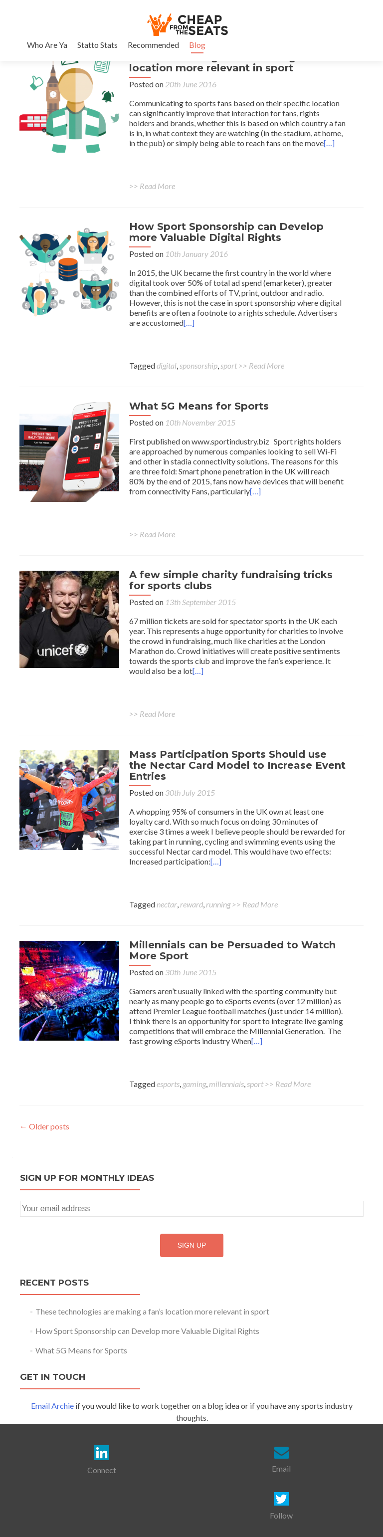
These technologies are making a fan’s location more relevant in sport (231, 62)
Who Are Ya (47, 44)
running (218, 904)
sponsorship (198, 365)
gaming (194, 1084)
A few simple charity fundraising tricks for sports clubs (231, 580)
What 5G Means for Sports (199, 406)
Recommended (153, 44)
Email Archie (52, 1405)
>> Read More (152, 186)
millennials (226, 1084)
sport (228, 365)
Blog (197, 44)
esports (168, 1084)
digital (167, 365)
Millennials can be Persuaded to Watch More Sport (232, 950)
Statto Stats (97, 44)
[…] (329, 143)
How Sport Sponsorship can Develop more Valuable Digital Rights (226, 231)
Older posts (44, 1126)
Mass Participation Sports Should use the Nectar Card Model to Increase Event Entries (237, 765)
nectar (167, 904)
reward (191, 904)
